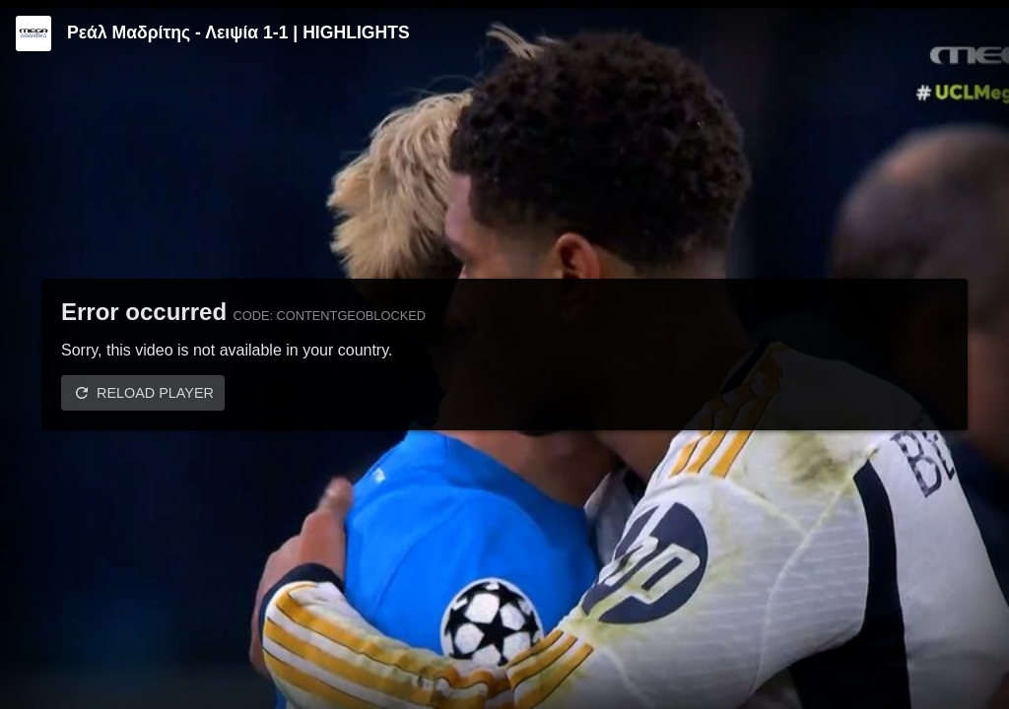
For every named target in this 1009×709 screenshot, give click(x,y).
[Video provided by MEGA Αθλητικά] (33, 33)
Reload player (155, 393)
